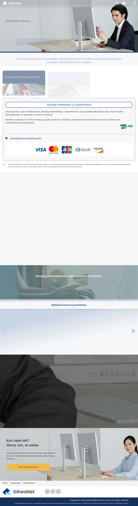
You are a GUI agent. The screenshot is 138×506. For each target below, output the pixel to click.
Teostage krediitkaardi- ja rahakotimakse (22, 79)
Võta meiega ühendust (28, 467)
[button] (4, 331)
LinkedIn (58, 491)
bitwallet (12, 3)
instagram (53, 491)
